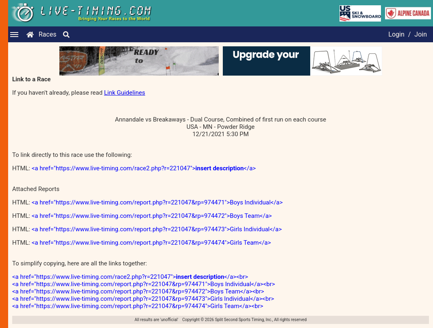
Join (420, 34)
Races (48, 34)
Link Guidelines (124, 92)
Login (396, 34)
